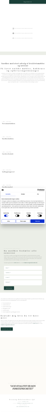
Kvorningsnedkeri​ (23, 33)
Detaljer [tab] (23, 194)
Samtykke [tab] (8, 194)
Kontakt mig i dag (6, 329)
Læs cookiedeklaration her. (23, 406)
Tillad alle (37, 221)
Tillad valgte (23, 221)
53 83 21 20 (16, 262)
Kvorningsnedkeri (24, 28)
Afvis (8, 221)
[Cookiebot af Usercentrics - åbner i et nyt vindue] (38, 190)
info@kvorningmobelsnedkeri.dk (30, 262)
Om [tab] (38, 194)
